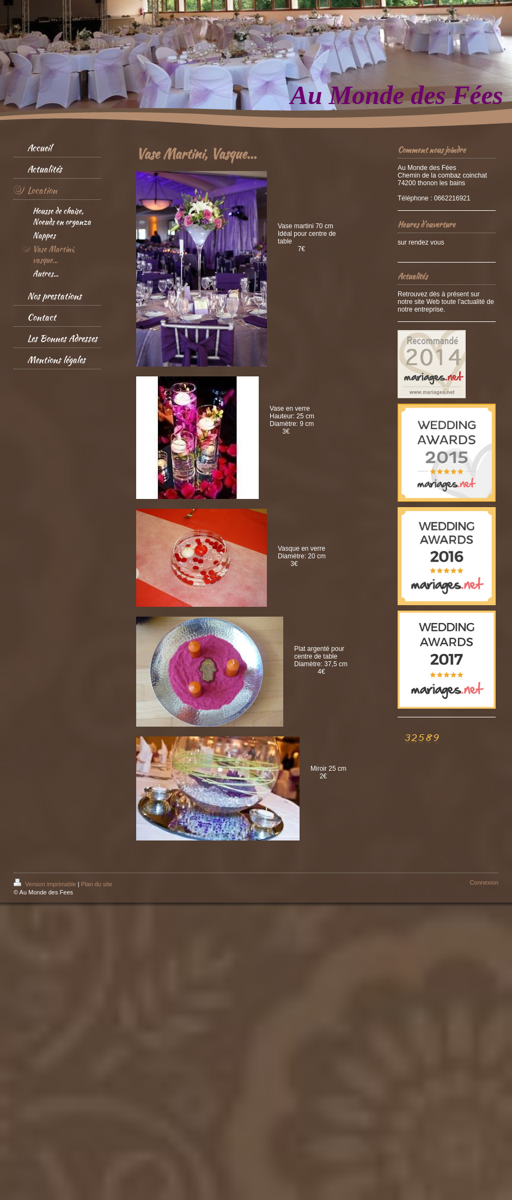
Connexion (484, 882)
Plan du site (96, 884)
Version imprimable (46, 884)
